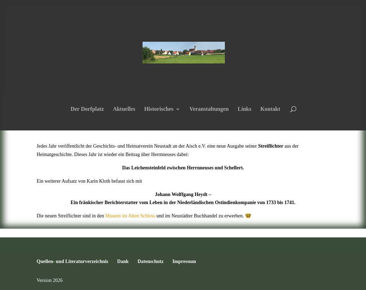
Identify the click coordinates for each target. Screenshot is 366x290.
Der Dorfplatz (87, 109)
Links (244, 109)
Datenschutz (151, 261)
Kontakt (270, 109)
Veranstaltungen (209, 109)
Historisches (159, 109)
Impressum (184, 261)
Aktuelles (124, 109)
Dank (123, 261)
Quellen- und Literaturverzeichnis (73, 261)
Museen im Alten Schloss (130, 215)
